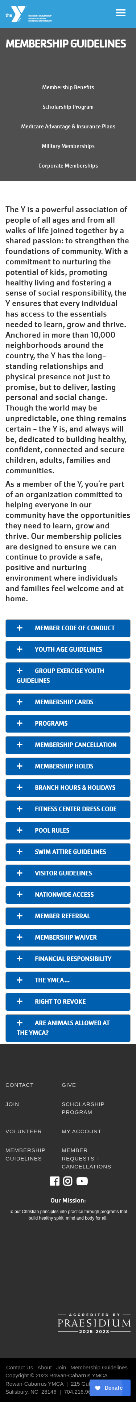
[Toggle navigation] (121, 13)
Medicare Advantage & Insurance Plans (68, 126)
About (44, 1367)
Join (12, 1104)
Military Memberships (68, 146)
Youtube (81, 1181)
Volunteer (23, 1131)
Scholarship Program (68, 107)
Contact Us (19, 1367)
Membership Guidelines (25, 1154)
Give (69, 1085)
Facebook (59, 1181)
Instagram (72, 1181)
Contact (19, 1085)
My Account (82, 1131)
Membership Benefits (68, 87)
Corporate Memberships (68, 165)
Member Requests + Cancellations (86, 1158)
